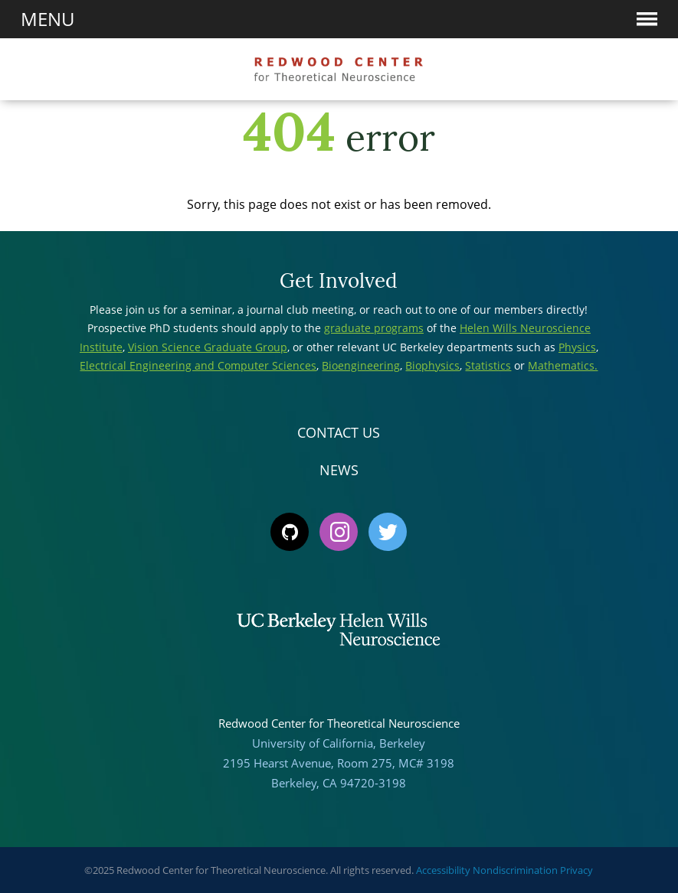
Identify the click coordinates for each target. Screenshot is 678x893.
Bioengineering (361, 365)
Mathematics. (563, 365)
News (339, 470)
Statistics (488, 365)
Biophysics (432, 365)
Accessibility (443, 870)
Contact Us (338, 432)
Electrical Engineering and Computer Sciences (198, 365)
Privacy (576, 870)
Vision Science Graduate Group (207, 347)
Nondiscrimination (515, 870)
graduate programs (374, 328)
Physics (577, 347)
